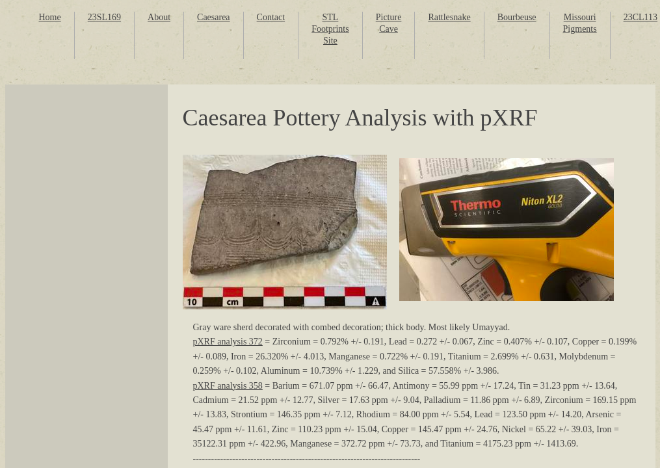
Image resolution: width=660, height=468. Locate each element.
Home (50, 17)
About (159, 17)
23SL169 (104, 17)
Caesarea (213, 17)
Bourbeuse (516, 17)
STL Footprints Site (330, 29)
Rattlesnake (449, 17)
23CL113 (640, 17)
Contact (271, 17)
